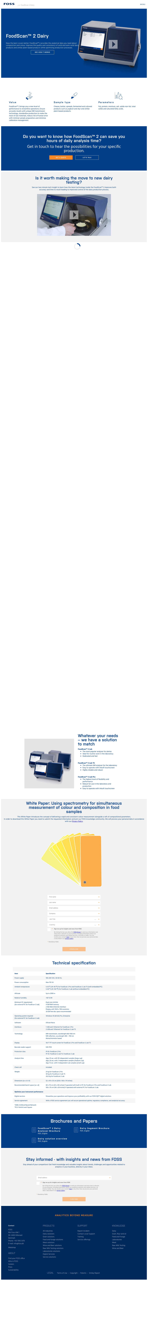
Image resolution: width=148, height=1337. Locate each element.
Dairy (114, 1231)
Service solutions (49, 1257)
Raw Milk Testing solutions (53, 1248)
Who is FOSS (13, 1261)
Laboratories (117, 1239)
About (11, 1253)
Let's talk (87, 157)
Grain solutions (48, 1236)
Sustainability (13, 1270)
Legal (50, 1273)
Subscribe (74, 1199)
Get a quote (61, 157)
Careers (11, 1264)
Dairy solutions (48, 1233)
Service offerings (83, 1239)
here (67, 937)
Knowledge (118, 1225)
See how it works (42, 52)
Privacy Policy (77, 821)
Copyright (74, 1273)
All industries (48, 1231)
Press (10, 1267)
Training (80, 1236)
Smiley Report (94, 1273)
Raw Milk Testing (118, 1245)
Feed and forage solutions (53, 1239)
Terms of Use (62, 1273)
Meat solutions (48, 1242)
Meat (114, 1242)
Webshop (12, 1247)
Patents (83, 1273)
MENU (142, 4)
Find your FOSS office (16, 1258)
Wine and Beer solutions (52, 1245)
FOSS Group (77, 932)
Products (48, 1225)
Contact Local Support (86, 1233)
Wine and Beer (118, 1248)
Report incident (83, 1231)
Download (74, 949)
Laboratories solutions (51, 1251)
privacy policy (69, 938)
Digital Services (49, 1254)
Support (82, 1225)
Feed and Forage (118, 1236)
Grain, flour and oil (119, 1233)
